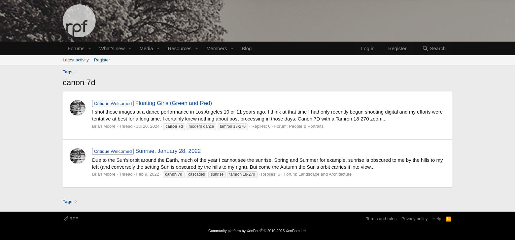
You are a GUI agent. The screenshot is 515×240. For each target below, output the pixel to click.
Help (436, 218)
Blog (247, 48)
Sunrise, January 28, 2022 (146, 151)
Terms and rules (381, 218)
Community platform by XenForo (257, 231)
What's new (112, 48)
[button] (89, 48)
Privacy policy (414, 218)
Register (102, 59)
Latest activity (76, 59)
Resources (179, 48)
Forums (76, 48)
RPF (71, 218)
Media (146, 48)
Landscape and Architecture (325, 174)
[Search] (434, 48)
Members (216, 48)
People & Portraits (306, 126)
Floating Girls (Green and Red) (152, 103)
